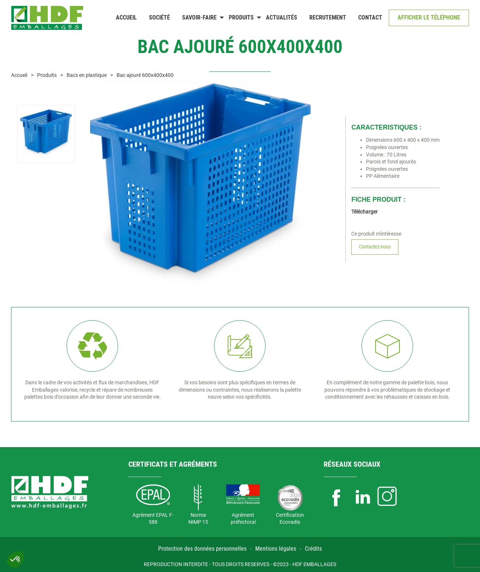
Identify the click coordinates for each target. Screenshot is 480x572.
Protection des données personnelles (202, 548)
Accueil (126, 17)
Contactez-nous (375, 247)
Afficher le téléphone (429, 17)
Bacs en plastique (87, 75)
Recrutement (327, 17)
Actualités (281, 17)
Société (159, 17)
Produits (241, 17)
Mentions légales (275, 548)
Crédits (313, 548)
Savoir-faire (199, 17)
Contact (370, 17)
